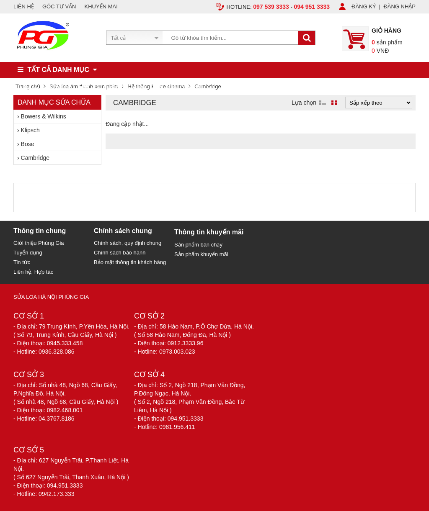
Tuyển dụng (27, 252)
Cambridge (35, 157)
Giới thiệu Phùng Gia (38, 243)
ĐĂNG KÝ (363, 6)
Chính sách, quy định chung (127, 243)
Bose (27, 144)
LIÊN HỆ (23, 6)
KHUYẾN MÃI (101, 6)
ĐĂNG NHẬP (399, 6)
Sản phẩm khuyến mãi (201, 254)
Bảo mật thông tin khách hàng (130, 262)
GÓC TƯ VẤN (59, 6)
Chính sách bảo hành (119, 252)
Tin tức (21, 262)
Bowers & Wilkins (43, 116)
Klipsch (30, 130)
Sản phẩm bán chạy (198, 244)
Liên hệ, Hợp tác (33, 272)
